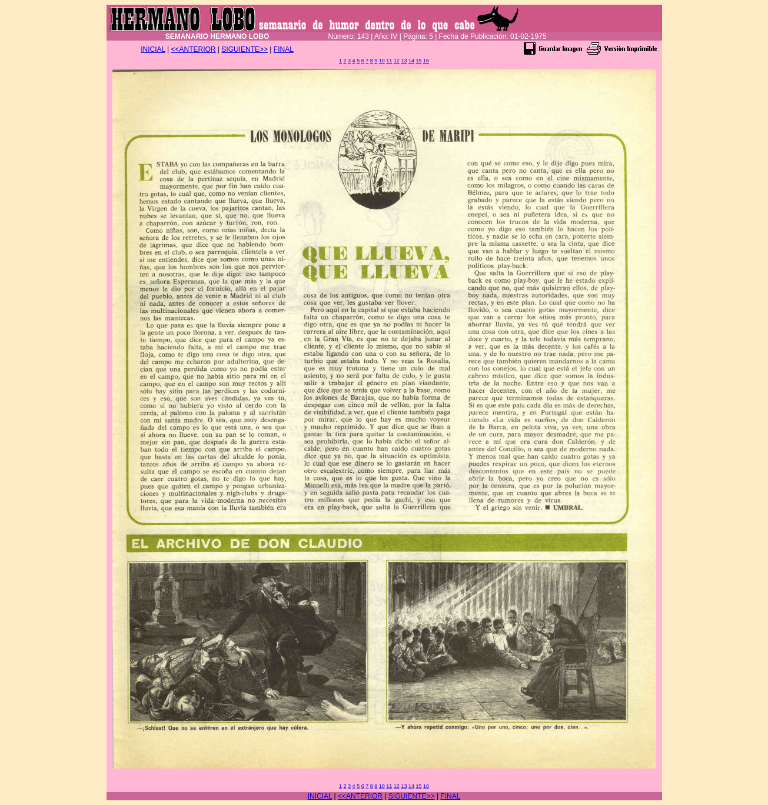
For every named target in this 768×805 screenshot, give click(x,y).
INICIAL (153, 49)
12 (397, 61)
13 (404, 61)
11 (389, 61)
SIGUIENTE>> (244, 49)
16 (426, 61)
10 (382, 61)
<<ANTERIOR (193, 49)
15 (418, 61)
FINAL (284, 49)
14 (411, 61)
